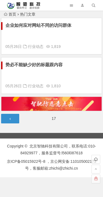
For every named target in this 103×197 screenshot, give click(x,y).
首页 (10, 14)
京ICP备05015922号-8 (26, 161)
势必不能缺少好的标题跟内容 (34, 64)
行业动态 (35, 46)
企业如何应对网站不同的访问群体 (38, 25)
